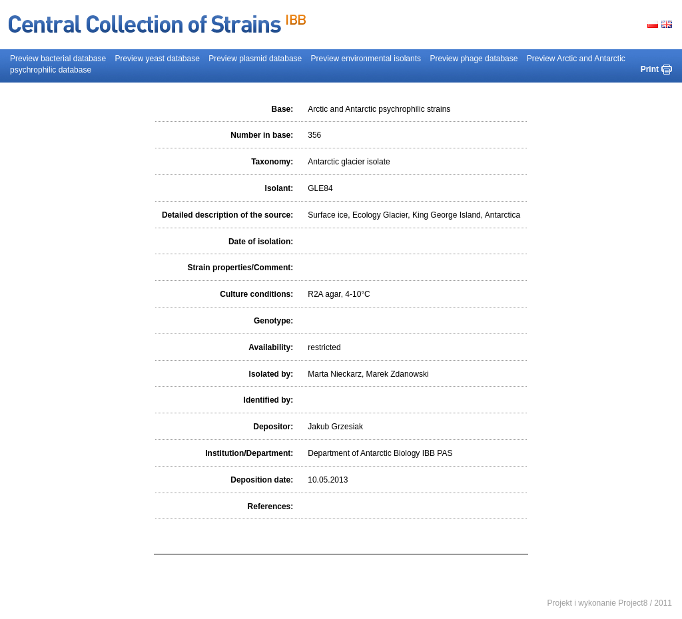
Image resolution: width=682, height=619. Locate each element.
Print (650, 69)
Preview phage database (473, 58)
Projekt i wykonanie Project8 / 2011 (609, 603)
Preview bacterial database (58, 58)
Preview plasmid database (255, 58)
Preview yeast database (157, 58)
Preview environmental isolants (366, 58)
